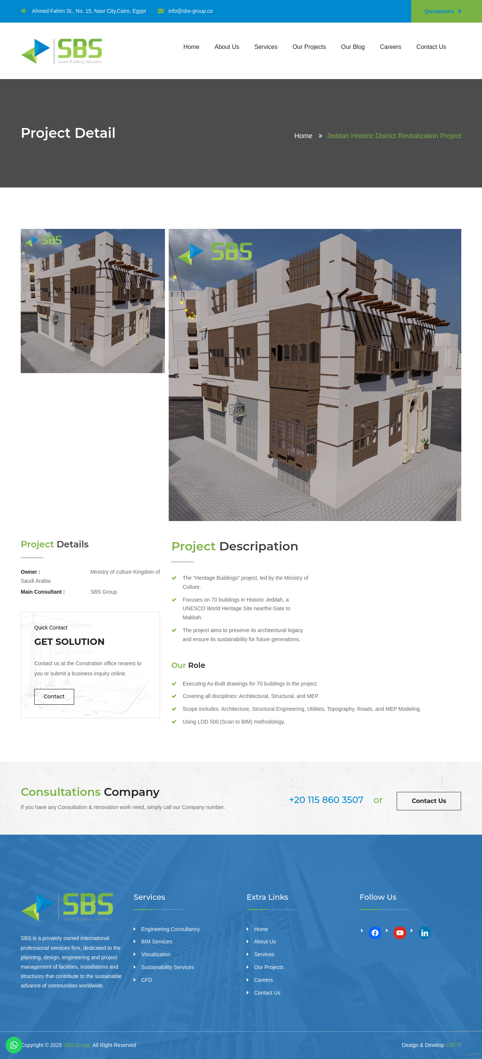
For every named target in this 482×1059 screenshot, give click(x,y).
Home (191, 47)
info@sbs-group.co (185, 11)
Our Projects (309, 47)
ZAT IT (453, 1045)
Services (266, 47)
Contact (54, 696)
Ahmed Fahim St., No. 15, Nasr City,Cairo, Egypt (83, 11)
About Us (227, 47)
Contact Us (431, 47)
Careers (390, 47)
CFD (146, 980)
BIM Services (156, 942)
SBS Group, (77, 1045)
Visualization (156, 954)
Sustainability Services (167, 967)
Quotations (442, 11)
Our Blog (353, 47)
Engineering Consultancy (170, 929)
